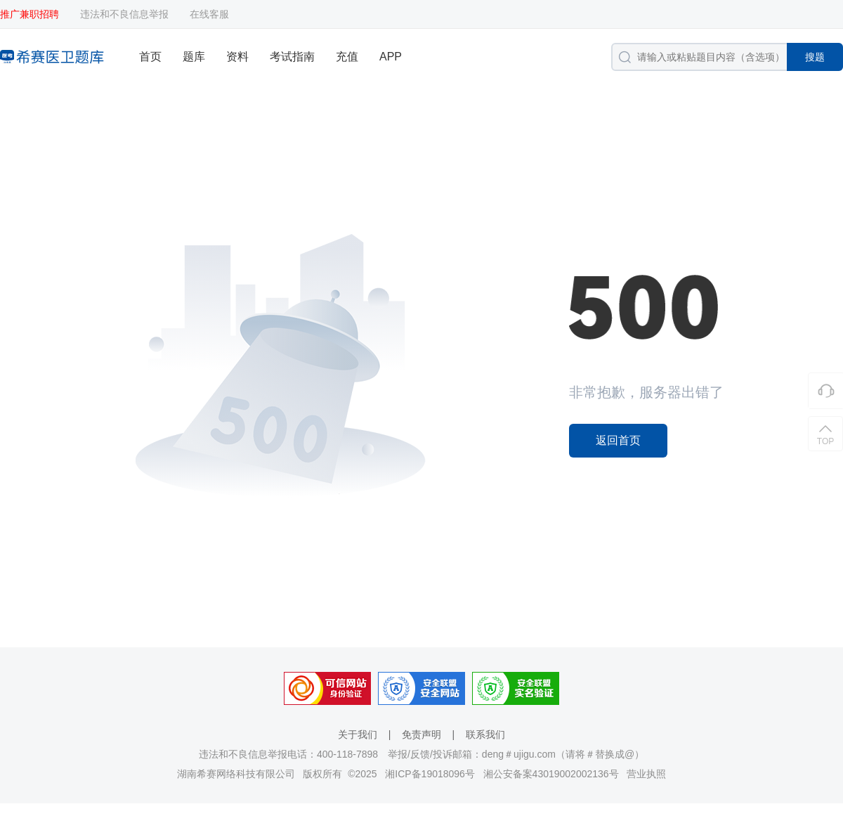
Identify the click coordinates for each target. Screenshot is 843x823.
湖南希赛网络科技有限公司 (236, 773)
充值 (347, 57)
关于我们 (357, 734)
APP (390, 57)
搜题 (815, 57)
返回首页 (618, 440)
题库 (194, 57)
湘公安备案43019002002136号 (551, 773)
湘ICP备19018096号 (430, 773)
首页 (150, 57)
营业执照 (646, 773)
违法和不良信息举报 (124, 14)
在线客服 (209, 14)
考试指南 (292, 57)
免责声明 (421, 734)
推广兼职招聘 (29, 14)
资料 (237, 57)
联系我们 (485, 734)
